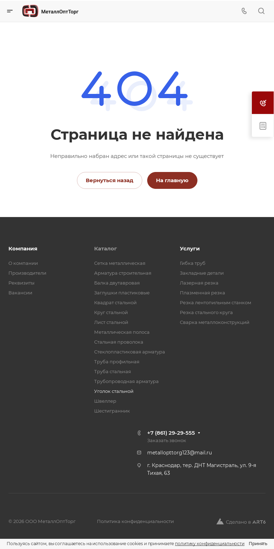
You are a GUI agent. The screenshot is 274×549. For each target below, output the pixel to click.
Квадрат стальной (115, 302)
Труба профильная (116, 361)
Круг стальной (111, 312)
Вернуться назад (109, 180)
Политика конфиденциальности (135, 521)
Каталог (105, 248)
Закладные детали (202, 273)
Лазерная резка (199, 283)
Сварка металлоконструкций (214, 322)
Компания (22, 248)
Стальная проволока (118, 342)
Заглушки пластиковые (122, 292)
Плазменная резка (202, 292)
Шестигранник (112, 411)
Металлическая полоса (122, 332)
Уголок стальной (113, 391)
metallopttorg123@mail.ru (179, 452)
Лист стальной (111, 322)
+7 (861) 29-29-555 (171, 432)
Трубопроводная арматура (126, 381)
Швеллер (105, 401)
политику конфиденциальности (209, 543)
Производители (27, 273)
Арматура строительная (122, 273)
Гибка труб (192, 263)
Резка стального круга (206, 312)
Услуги (190, 248)
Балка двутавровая (117, 283)
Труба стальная (112, 371)
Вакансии (20, 292)
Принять (258, 543)
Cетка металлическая (119, 263)
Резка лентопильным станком (215, 302)
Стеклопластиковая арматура (129, 352)
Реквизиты (21, 283)
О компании (23, 263)
